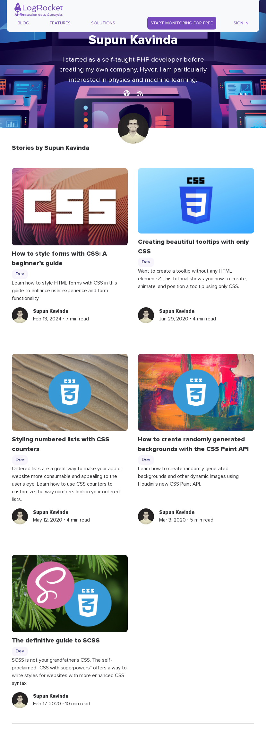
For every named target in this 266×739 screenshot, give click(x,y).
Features (60, 23)
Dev (20, 274)
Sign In (241, 23)
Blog (23, 23)
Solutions (103, 23)
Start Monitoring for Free (181, 23)
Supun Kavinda (50, 311)
